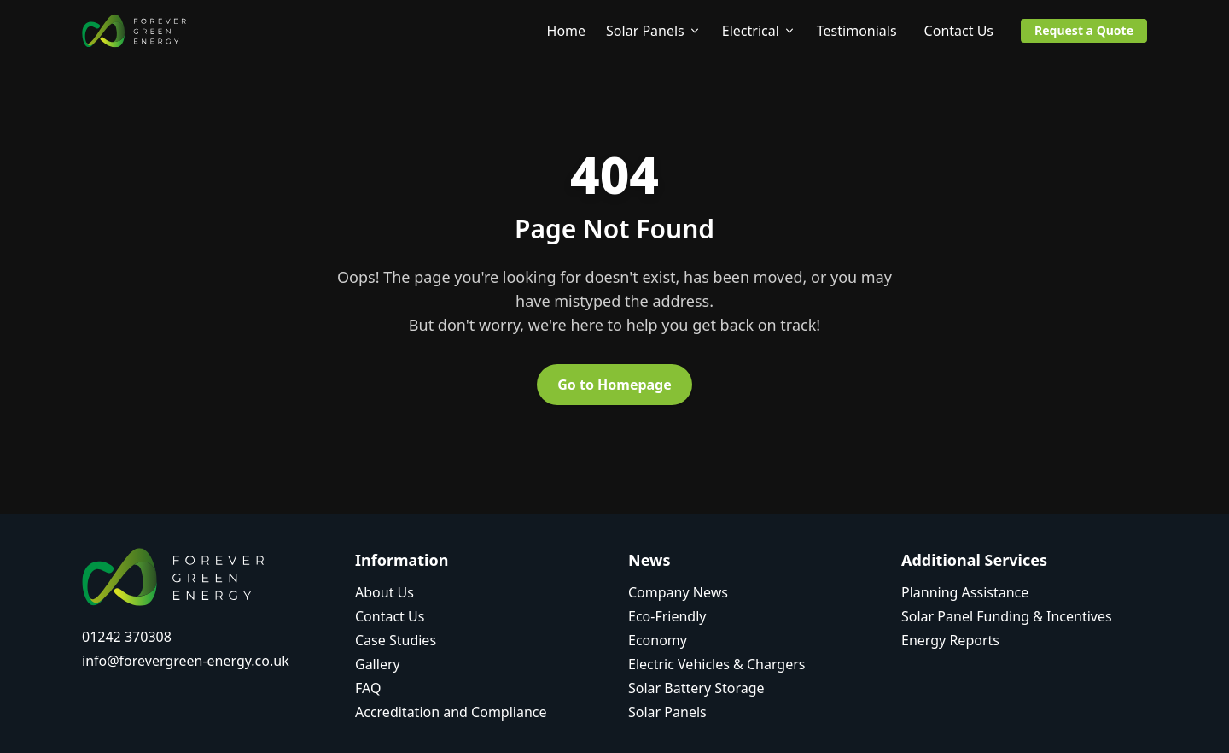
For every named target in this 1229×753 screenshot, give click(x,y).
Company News (678, 592)
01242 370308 (127, 636)
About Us (384, 592)
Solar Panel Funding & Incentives (1006, 616)
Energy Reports (950, 640)
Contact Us (958, 30)
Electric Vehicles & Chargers (717, 664)
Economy (657, 640)
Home (566, 30)
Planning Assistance (964, 592)
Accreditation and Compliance (451, 712)
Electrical (759, 30)
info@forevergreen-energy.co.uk (185, 660)
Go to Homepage (614, 384)
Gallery (377, 664)
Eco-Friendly (667, 616)
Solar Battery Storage (696, 688)
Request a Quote (1083, 30)
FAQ (368, 688)
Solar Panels (654, 30)
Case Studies (395, 640)
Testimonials (857, 30)
